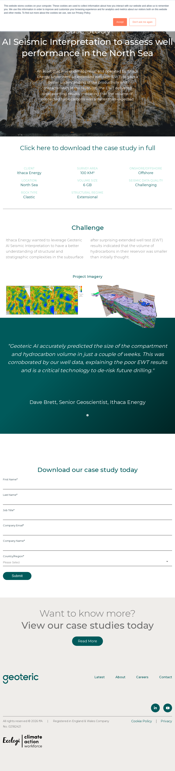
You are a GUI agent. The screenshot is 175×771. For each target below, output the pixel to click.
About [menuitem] (120, 677)
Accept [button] (120, 22)
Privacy (166, 721)
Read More (87, 641)
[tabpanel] (87, 374)
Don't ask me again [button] (143, 22)
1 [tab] (87, 415)
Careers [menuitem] (142, 677)
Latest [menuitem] (99, 677)
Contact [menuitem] (165, 677)
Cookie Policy (141, 721)
